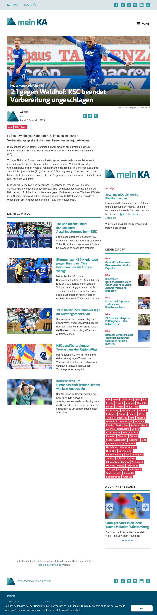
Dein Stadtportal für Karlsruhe (29, 581)
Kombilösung (112, 410)
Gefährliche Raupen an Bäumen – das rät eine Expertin (118, 265)
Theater (134, 436)
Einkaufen (111, 414)
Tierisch (126, 410)
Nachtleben (112, 447)
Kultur (129, 406)
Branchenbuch (113, 432)
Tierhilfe (110, 418)
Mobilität (130, 403)
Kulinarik (143, 410)
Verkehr (136, 429)
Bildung (122, 414)
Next (145, 507)
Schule (144, 425)
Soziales (134, 425)
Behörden (111, 443)
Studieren (139, 421)
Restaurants (123, 429)
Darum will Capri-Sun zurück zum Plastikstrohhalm (117, 304)
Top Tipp (110, 469)
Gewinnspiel (126, 421)
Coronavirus (126, 399)
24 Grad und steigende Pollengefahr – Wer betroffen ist (118, 321)
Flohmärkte (135, 469)
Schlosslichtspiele (126, 458)
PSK (136, 406)
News (115, 399)
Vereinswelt (137, 462)
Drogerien (122, 469)
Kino (132, 418)
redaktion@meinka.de (49, 564)
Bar (127, 454)
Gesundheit (112, 421)
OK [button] (142, 608)
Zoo (134, 410)
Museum (141, 418)
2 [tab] (126, 540)
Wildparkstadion (128, 447)
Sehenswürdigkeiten (116, 440)
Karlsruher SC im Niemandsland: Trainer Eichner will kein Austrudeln (78, 385)
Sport (24, 127)
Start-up (110, 458)
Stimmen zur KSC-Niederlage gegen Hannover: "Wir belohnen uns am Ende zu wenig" (77, 265)
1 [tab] (123, 540)
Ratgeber (110, 436)
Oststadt (110, 465)
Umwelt (132, 414)
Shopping (122, 436)
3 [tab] (129, 540)
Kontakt (12, 4)
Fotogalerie (132, 465)
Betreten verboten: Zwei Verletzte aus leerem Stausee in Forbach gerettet (119, 339)
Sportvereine (125, 451)
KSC (17, 127)
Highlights (111, 451)
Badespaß (122, 418)
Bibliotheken (112, 462)
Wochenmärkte (113, 473)
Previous (109, 507)
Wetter (142, 414)
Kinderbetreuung (114, 454)
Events (109, 403)
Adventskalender (126, 443)
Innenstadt (134, 440)
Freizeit (119, 403)
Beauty (120, 465)
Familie (110, 425)
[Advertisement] (127, 135)
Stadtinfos (142, 403)
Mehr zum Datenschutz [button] (68, 610)
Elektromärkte (113, 477)
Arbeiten (110, 429)
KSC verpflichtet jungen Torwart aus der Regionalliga (76, 348)
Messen (119, 406)
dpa (22, 116)
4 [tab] (132, 540)
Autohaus (127, 477)
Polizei (109, 406)
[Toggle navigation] (143, 24)
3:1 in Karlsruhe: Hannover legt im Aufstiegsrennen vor (78, 312)
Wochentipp (122, 425)
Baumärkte (129, 473)
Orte (144, 440)
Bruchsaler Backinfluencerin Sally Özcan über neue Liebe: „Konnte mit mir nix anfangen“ (118, 284)
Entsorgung (137, 454)
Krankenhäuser (130, 432)
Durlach (125, 462)
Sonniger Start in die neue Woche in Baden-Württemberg (127, 525)
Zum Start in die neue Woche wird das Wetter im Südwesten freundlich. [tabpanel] (127, 515)
